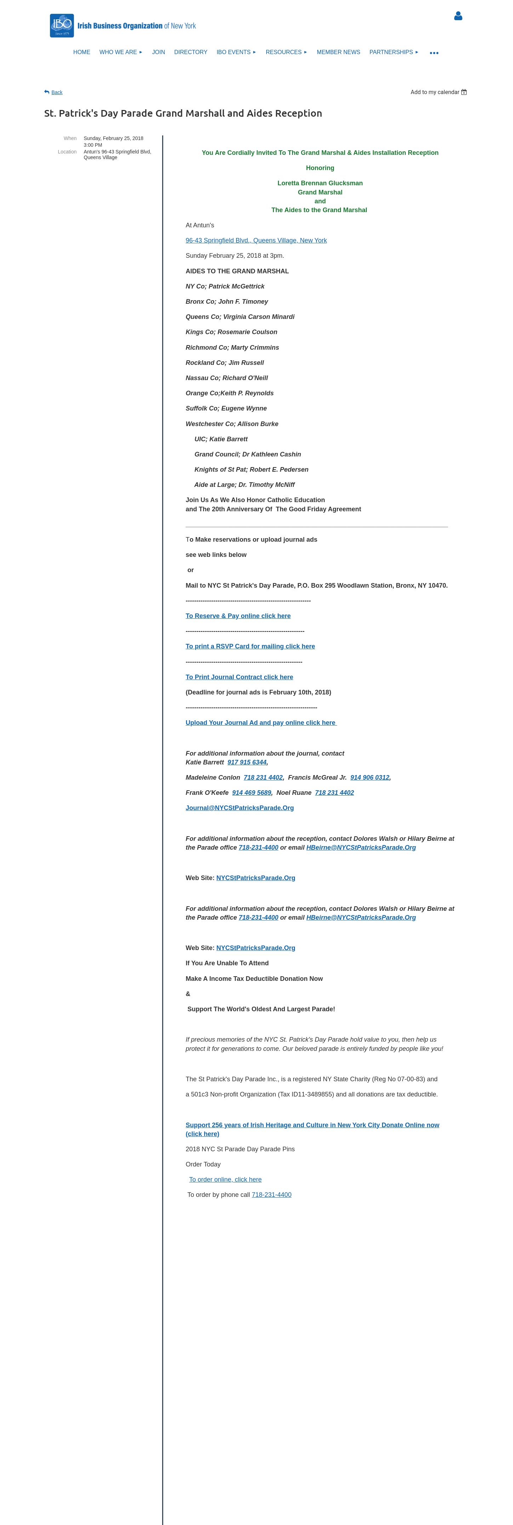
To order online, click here (225, 1179)
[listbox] (440, 92)
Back (57, 92)
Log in (458, 16)
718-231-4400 (271, 1194)
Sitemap (260, 1480)
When (70, 138)
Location (67, 152)
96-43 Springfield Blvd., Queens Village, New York (256, 240)
